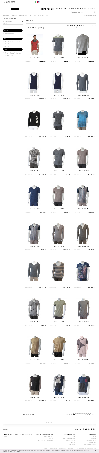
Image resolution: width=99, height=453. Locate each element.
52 (19, 41)
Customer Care (81, 8)
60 (35, 27)
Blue (15, 52)
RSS (85, 444)
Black (6, 53)
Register (64, 8)
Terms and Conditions (91, 440)
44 (5, 41)
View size (6, 46)
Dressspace (47, 9)
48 (12, 41)
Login (58, 8)
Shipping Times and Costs (68, 438)
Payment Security (70, 440)
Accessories (23, 15)
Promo (48, 15)
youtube (94, 429)
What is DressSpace (48, 436)
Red (6, 52)
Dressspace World (90, 15)
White (12, 55)
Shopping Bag (92, 8)
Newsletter (92, 2)
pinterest (88, 429)
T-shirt (5, 23)
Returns (73, 442)
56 (8, 43)
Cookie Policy (6, 450)
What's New (32, 15)
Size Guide (72, 444)
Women (7, 9)
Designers (6, 15)
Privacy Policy (92, 442)
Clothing (14, 15)
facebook (83, 429)
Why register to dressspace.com (45, 440)
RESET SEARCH (19, 26)
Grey (10, 52)
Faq (74, 436)
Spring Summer (9, 33)
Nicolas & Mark (7, 21)
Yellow (18, 53)
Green (12, 53)
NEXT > (94, 25)
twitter (86, 429)
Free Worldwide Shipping (9, 2)
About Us (94, 436)
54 (5, 43)
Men (15, 9)
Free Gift (41, 15)
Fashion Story (92, 444)
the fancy (91, 429)
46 (8, 41)
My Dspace (72, 8)
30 (32, 27)
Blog (88, 444)
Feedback (93, 438)
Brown (7, 55)
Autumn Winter (9, 35)
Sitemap (5, 429)
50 (15, 41)
